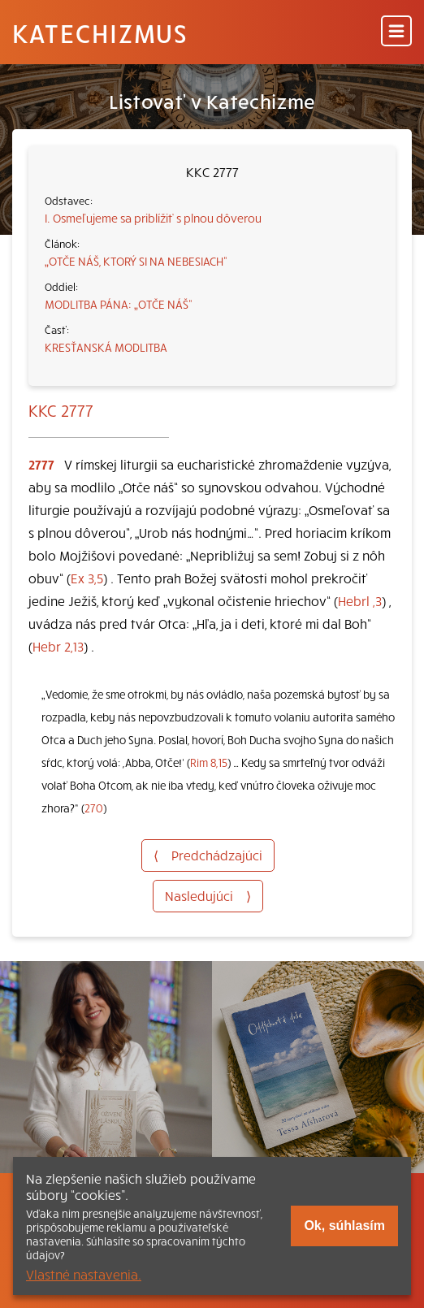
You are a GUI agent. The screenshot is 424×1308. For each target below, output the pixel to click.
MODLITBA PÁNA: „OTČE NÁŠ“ (119, 304)
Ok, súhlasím (344, 1225)
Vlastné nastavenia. (83, 1274)
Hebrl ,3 (360, 600)
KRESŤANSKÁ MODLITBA (106, 347)
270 (93, 808)
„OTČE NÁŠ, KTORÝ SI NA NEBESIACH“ (136, 260)
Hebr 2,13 (58, 646)
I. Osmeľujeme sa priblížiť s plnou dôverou (153, 217)
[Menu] (396, 32)
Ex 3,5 (87, 578)
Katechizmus (100, 32)
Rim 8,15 (208, 762)
